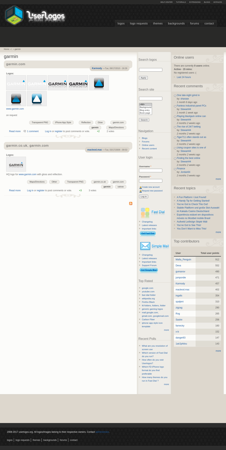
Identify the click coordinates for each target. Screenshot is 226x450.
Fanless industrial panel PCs (191, 105)
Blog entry (145, 110)
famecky (180, 325)
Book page (145, 113)
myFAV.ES (217, 2)
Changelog (147, 222)
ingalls (179, 295)
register (58, 131)
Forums (194, 23)
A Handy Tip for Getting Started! (193, 200)
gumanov (180, 271)
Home (6, 49)
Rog (178, 313)
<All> (145, 104)
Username (145, 166)
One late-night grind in (188, 95)
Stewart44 (185, 109)
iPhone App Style (63, 122)
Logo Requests (139, 23)
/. (11, 49)
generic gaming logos (152, 309)
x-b (177, 331)
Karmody (97, 68)
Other (54, 182)
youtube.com (148, 291)
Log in (48, 131)
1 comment (33, 131)
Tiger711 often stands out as (191, 137)
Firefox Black (148, 302)
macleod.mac (94, 149)
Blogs (207, 2)
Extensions (194, 2)
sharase (184, 98)
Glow (100, 122)
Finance (181, 168)
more (166, 330)
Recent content (149, 148)
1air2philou (181, 343)
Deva (178, 265)
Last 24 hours (184, 77)
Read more (15, 131)
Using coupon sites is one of (191, 147)
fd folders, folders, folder (154, 305)
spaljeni (180, 301)
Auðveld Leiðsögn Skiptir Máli (192, 221)
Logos (121, 23)
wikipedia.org (148, 298)
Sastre (179, 319)
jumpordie (181, 277)
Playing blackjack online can (191, 116)
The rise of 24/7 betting (189, 126)
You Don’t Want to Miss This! (191, 228)
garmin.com (15, 64)
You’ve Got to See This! (189, 225)
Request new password (152, 191)
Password (145, 177)
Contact (209, 23)
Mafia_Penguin (183, 259)
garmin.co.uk (100, 182)
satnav (121, 186)
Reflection (86, 122)
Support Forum (149, 265)
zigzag (179, 307)
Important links (149, 229)
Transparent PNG (40, 122)
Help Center (166, 2)
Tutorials (181, 2)
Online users (148, 145)
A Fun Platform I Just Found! (191, 197)
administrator (102, 432)
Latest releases (149, 225)
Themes (158, 23)
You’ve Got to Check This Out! (192, 204)
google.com (147, 288)
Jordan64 (185, 172)
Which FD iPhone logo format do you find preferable (153, 370)
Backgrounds (176, 23)
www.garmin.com (15, 108)
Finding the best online (188, 158)
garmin (18, 49)
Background (145, 107)
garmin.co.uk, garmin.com (27, 145)
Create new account (151, 187)
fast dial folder (149, 295)
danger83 (181, 337)
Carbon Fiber (148, 319)
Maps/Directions (116, 127)
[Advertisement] (113, 36)
